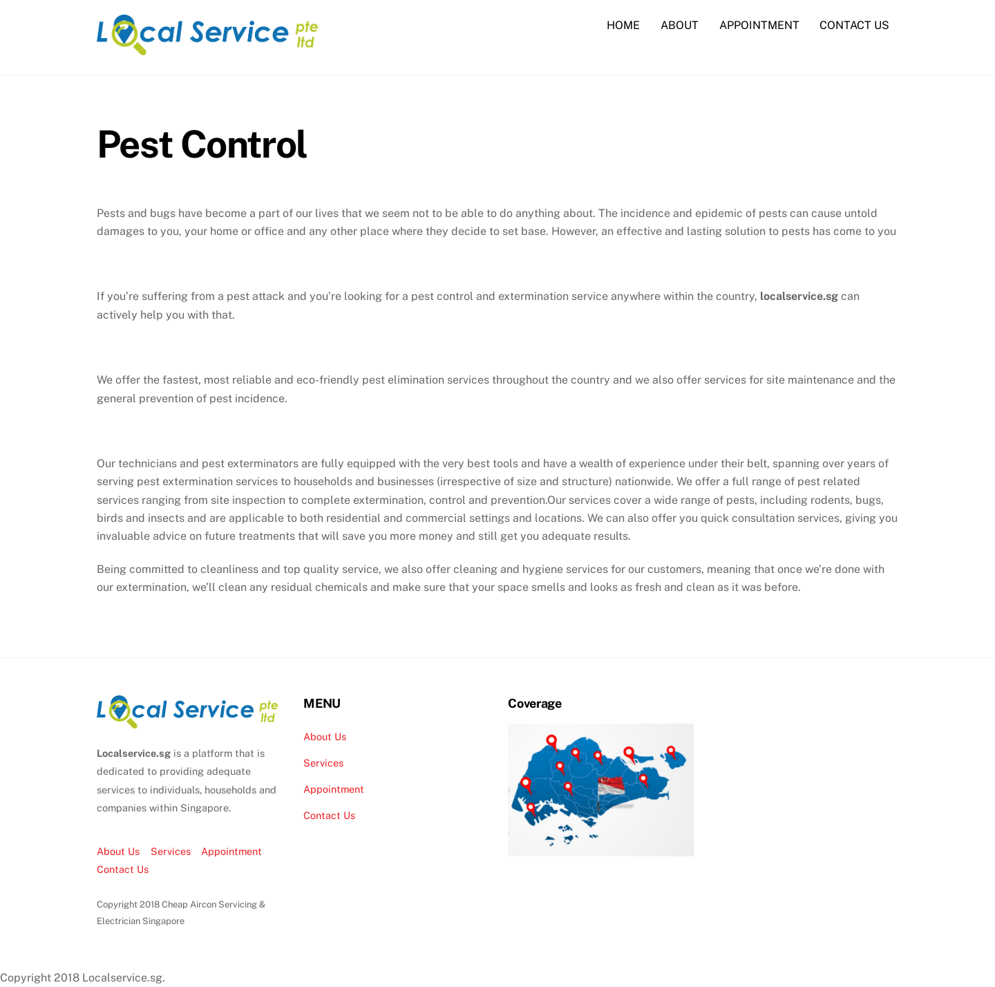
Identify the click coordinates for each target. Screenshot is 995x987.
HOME (623, 25)
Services (171, 850)
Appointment (231, 850)
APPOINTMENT (759, 25)
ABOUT (680, 25)
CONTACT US (854, 25)
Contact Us (123, 868)
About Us (118, 850)
